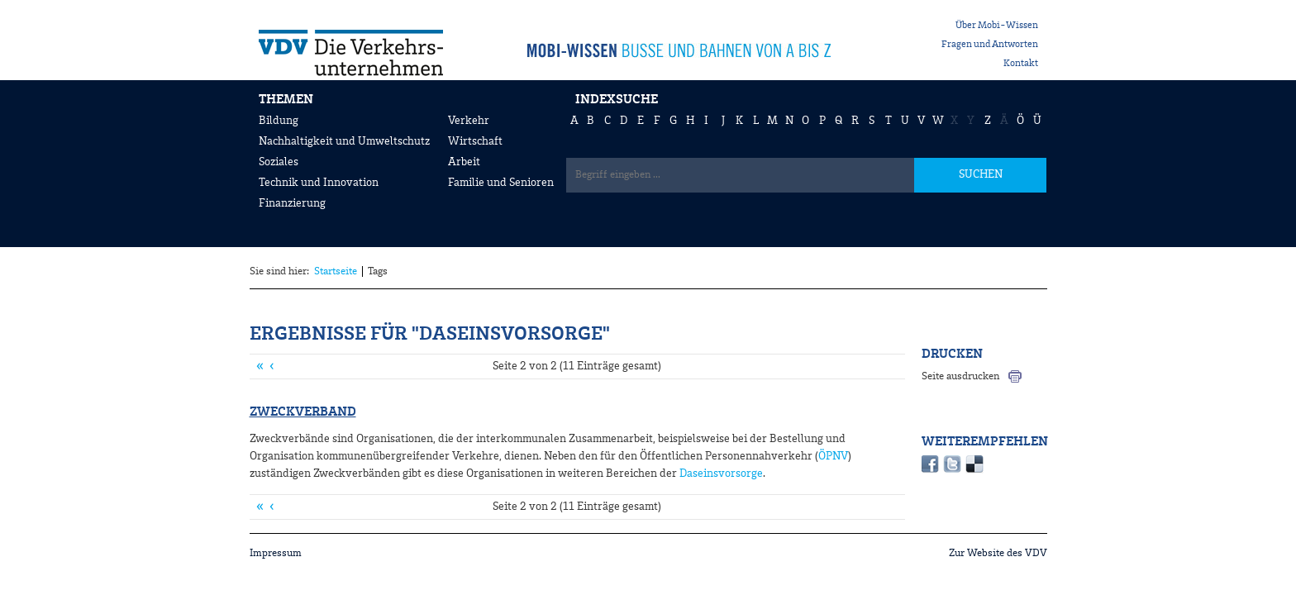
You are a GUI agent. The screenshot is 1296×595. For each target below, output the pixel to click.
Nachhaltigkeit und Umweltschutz (344, 141)
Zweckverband (303, 412)
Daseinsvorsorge (721, 473)
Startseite (335, 271)
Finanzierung (292, 203)
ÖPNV (833, 456)
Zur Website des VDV (998, 553)
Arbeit (464, 162)
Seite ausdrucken (960, 376)
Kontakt (1020, 64)
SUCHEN (981, 174)
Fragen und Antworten (989, 45)
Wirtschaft (475, 141)
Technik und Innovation (319, 182)
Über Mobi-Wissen (996, 26)
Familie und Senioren (501, 182)
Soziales (278, 162)
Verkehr (468, 120)
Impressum (276, 553)
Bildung (278, 120)
